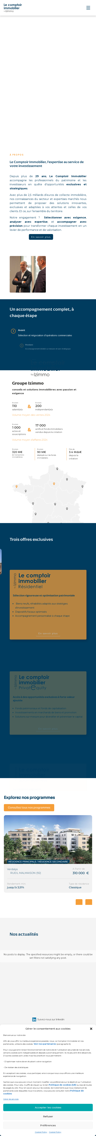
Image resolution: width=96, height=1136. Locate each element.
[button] (91, 1028)
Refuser (48, 1116)
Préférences (48, 1125)
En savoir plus (41, 237)
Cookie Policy (41, 1132)
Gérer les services (11, 1099)
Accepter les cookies (48, 1107)
